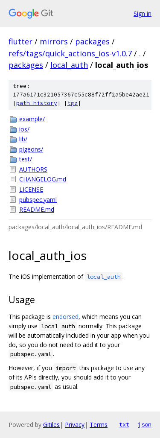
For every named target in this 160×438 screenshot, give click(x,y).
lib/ (23, 139)
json (144, 424)
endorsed (65, 316)
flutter (20, 41)
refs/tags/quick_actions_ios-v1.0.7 (70, 53)
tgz (72, 103)
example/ (32, 119)
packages (92, 41)
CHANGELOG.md (42, 179)
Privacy (74, 424)
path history (36, 103)
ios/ (24, 129)
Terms (99, 424)
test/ (25, 159)
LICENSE (31, 189)
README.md (36, 209)
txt (124, 424)
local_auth (69, 65)
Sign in (142, 13)
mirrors (54, 41)
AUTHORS (33, 169)
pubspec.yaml (38, 200)
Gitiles (51, 424)
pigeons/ (31, 149)
